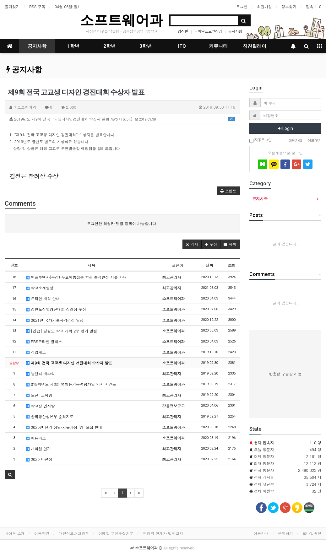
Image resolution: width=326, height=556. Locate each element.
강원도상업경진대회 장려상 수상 (56, 309)
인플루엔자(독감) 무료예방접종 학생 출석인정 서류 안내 (76, 277)
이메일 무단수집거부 (115, 533)
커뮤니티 (218, 46)
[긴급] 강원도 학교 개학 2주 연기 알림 (61, 330)
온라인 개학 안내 (43, 298)
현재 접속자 (264, 442)
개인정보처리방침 (74, 533)
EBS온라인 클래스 (44, 341)
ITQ (182, 46)
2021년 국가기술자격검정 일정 (55, 320)
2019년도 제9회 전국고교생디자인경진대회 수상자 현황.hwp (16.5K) (122, 118)
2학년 (109, 46)
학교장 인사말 (40, 405)
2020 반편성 (39, 459)
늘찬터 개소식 (40, 373)
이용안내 (261, 533)
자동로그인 (260, 140)
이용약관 (41, 533)
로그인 (241, 6)
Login (285, 128)
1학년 (73, 46)
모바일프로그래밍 (208, 31)
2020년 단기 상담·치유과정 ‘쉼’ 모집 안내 (64, 427)
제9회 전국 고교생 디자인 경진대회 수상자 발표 (69, 362)
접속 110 (313, 6)
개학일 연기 (38, 448)
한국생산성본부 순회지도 (49, 416)
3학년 (145, 46)
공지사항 (235, 31)
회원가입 (264, 6)
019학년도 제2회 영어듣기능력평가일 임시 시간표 (71, 384)
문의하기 (285, 533)
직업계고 (36, 352)
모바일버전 (311, 533)
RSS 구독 (37, 6)
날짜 (209, 265)
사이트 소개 (15, 533)
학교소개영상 (39, 287)
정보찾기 (288, 6)
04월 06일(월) (67, 6)
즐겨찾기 (12, 6)
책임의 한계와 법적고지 (163, 533)
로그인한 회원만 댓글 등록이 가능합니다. (122, 223)
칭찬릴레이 (254, 46)
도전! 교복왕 (39, 395)
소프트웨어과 (121, 20)
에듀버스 (36, 437)
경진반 (182, 31)
